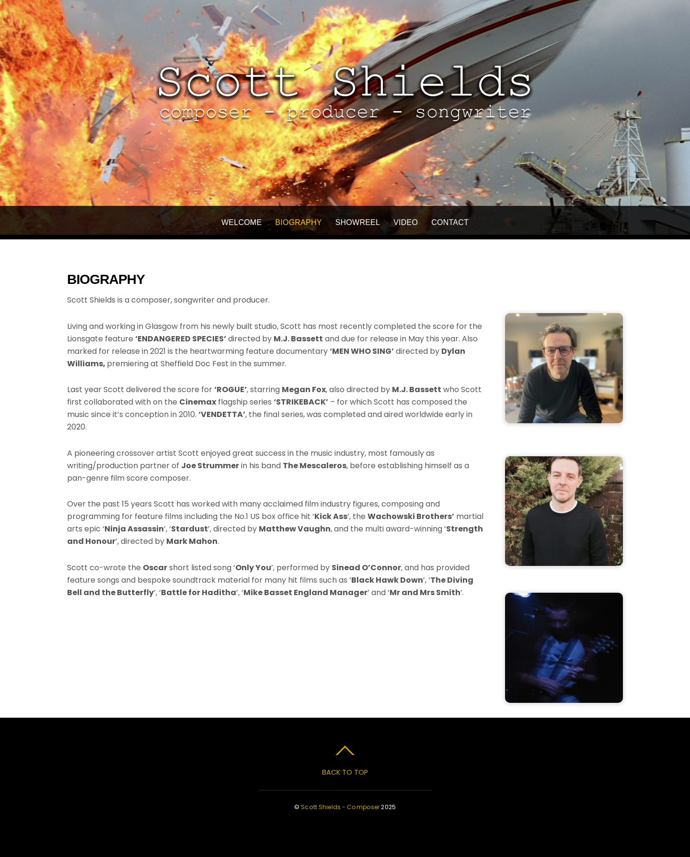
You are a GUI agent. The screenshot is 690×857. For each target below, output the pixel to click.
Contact (450, 222)
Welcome (241, 222)
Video (405, 222)
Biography (298, 222)
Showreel (357, 222)
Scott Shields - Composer (340, 807)
